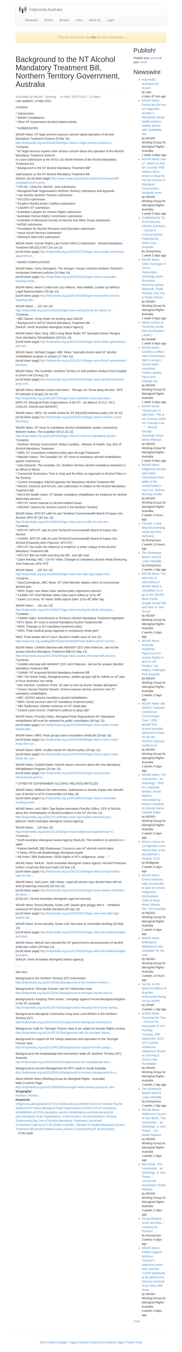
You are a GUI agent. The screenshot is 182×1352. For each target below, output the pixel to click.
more (136, 1321)
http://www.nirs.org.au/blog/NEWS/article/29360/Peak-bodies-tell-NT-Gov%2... (66, 641)
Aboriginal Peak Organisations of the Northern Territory (57, 1116)
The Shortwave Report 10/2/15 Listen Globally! (152, 557)
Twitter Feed (134, 1342)
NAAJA (73, 1104)
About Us (95, 20)
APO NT (91, 1108)
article (154, 58)
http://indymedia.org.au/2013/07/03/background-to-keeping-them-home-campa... (68, 1007)
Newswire (31, 20)
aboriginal (37, 1104)
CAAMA (63, 1104)
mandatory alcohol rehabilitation (65, 1112)
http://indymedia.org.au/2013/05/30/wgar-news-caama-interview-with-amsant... (66, 655)
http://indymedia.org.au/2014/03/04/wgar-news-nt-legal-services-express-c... (65, 142)
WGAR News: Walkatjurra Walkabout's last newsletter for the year (153, 946)
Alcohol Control (74, 1129)
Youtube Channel (89, 1342)
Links (79, 20)
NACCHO (50, 1104)
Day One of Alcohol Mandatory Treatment (59, 1120)
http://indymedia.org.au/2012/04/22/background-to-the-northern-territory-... (64, 982)
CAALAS (37, 1124)
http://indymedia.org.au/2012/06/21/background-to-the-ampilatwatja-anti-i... (64, 1062)
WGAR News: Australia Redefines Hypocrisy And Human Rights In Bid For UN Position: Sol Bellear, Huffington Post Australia (154, 657)
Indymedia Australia (46, 10)
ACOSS (38, 1112)
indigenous (23, 1104)
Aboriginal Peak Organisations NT (64, 1108)
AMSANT (85, 1104)
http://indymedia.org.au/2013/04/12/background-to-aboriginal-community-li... (65, 1022)
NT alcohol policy (103, 1129)
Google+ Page (66, 1342)
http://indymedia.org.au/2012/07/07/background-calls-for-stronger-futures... (64, 1032)
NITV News (33, 1108)
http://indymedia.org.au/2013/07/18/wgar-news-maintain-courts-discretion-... (65, 398)
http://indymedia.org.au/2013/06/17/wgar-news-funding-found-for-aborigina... (65, 609)
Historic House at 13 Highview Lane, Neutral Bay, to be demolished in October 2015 (154, 850)
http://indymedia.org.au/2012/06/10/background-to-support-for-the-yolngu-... (65, 1047)
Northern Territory (27, 1095)
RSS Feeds (47, 1342)
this (93, 37)
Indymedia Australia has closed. (150, 84)
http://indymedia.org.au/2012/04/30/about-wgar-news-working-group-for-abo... (66, 1087)
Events (48, 20)
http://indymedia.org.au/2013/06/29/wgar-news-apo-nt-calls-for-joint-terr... (63, 521)
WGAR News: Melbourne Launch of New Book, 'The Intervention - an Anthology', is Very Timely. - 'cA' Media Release (154, 1122)
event (143, 62)
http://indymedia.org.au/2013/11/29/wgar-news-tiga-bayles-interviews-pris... (64, 817)
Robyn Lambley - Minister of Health (77, 1124)
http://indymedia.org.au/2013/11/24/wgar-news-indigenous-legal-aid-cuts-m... (65, 831)
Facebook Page (113, 1342)
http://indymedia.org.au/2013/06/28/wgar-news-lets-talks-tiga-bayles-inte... (64, 574)
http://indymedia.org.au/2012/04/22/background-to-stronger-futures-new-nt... (65, 993)
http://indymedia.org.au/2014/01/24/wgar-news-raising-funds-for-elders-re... (64, 310)
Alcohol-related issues (48, 1129)
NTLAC (48, 1124)
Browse (64, 20)
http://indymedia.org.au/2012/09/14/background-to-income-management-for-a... (67, 1072)
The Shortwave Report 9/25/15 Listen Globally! (152, 1093)
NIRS (88, 1129)
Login (110, 20)
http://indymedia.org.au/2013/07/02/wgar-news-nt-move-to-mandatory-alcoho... (67, 436)
